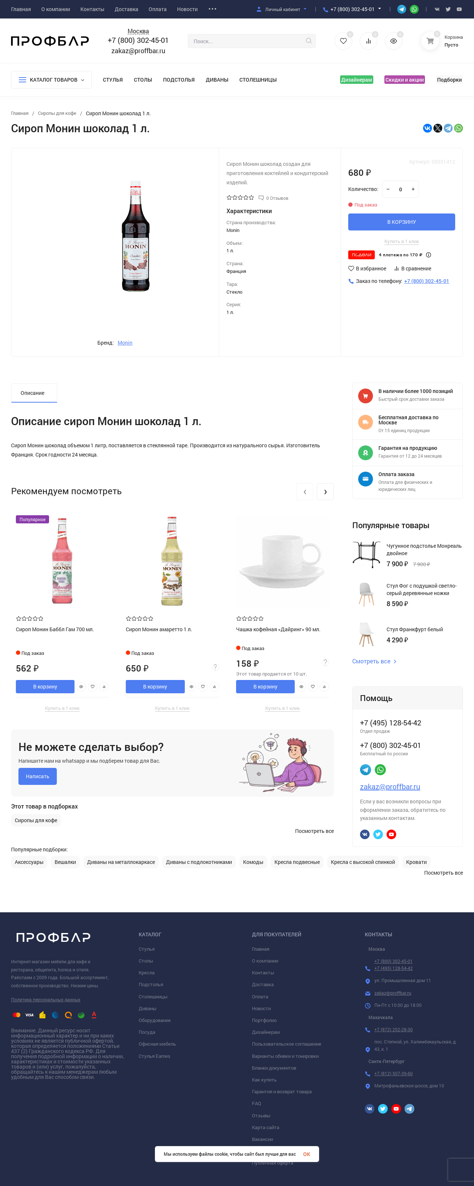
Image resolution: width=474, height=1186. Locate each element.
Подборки (449, 79)
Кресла (147, 972)
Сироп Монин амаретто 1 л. (160, 628)
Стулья (113, 79)
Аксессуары (29, 862)
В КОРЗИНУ (401, 221)
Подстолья (179, 79)
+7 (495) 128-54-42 (393, 968)
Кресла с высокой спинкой (363, 862)
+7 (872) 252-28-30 (393, 1029)
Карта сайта (265, 1127)
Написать (37, 775)
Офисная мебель (157, 1043)
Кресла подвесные (297, 862)
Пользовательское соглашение (286, 1043)
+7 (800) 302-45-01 (353, 9)
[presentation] (304, 491)
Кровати (416, 862)
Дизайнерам (356, 79)
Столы (143, 79)
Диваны (217, 79)
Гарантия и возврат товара (282, 1091)
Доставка (263, 984)
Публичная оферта (272, 1162)
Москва (138, 31)
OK (306, 1154)
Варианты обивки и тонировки (285, 1056)
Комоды (253, 862)
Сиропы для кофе (36, 819)
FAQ (256, 1103)
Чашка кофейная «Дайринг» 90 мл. (279, 628)
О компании (265, 960)
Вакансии (262, 1139)
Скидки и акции (404, 79)
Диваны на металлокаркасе (121, 862)
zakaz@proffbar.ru (138, 50)
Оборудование (155, 1020)
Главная (260, 949)
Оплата (260, 996)
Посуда (147, 1032)
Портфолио (264, 1020)
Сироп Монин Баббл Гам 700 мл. (56, 628)
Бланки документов (274, 1067)
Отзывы (261, 1115)
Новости (261, 1008)
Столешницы (258, 79)
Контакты (263, 972)
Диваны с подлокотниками (199, 862)
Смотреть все (374, 661)
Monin (125, 342)
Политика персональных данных (45, 999)
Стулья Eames (154, 1056)
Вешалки (65, 862)
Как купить (264, 1079)
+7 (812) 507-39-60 (393, 1073)
